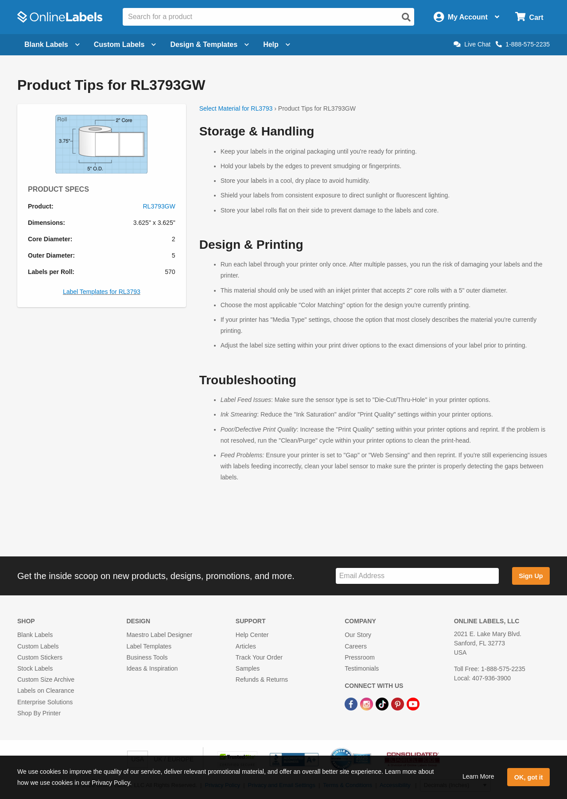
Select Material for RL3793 (236, 108)
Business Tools (146, 657)
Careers (356, 646)
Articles (246, 646)
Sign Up (531, 575)
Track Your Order (259, 657)
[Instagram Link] (367, 703)
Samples (248, 668)
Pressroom (360, 657)
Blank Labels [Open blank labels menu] (52, 44)
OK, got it (528, 777)
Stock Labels (35, 668)
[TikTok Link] (383, 703)
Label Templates (148, 646)
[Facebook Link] (352, 703)
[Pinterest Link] (398, 703)
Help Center (252, 634)
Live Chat (472, 44)
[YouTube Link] (413, 703)
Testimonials (362, 668)
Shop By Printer (39, 713)
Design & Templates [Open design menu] (209, 44)
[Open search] (406, 17)
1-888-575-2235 (523, 44)
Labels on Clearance (45, 690)
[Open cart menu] (529, 17)
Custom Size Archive (45, 679)
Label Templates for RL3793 (101, 291)
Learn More (478, 776)
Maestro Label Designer (159, 634)
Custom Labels (37, 646)
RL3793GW (159, 206)
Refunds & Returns (262, 679)
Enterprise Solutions (45, 702)
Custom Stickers (39, 657)
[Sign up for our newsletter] (417, 576)
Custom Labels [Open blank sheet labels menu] (125, 44)
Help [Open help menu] (276, 44)
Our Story (358, 634)
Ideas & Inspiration (152, 668)
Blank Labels (35, 634)
